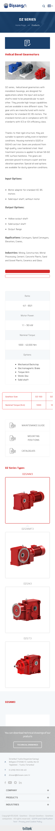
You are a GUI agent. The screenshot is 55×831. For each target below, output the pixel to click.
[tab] (27, 338)
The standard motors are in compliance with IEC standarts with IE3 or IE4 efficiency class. (26, 30)
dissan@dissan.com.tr (19, 687)
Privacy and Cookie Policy (30, 734)
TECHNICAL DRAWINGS (27, 657)
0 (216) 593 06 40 (18, 682)
